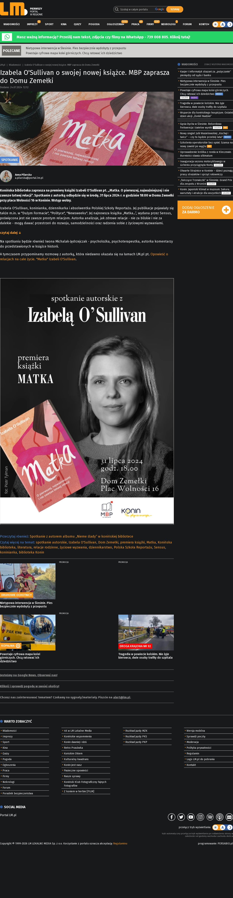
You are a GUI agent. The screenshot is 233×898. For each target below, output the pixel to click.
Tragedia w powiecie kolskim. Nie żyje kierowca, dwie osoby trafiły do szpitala (145, 655)
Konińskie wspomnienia (78, 736)
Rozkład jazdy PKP (136, 742)
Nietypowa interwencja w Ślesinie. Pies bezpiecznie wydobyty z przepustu (76, 48)
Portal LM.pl (8, 815)
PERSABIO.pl (225, 843)
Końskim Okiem (73, 753)
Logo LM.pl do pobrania (201, 759)
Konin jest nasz (73, 765)
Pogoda (94, 24)
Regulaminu (120, 843)
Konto (203, 24)
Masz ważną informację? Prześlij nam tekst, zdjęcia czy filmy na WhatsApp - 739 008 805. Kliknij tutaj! (103, 37)
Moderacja (193, 742)
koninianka (8, 552)
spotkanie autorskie (51, 542)
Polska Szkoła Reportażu (133, 547)
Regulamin (193, 753)
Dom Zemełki (108, 542)
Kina (63, 24)
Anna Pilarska (23, 174)
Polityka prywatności (199, 747)
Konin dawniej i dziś (75, 742)
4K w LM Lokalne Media (78, 730)
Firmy (150, 24)
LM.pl (2, 65)
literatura (24, 547)
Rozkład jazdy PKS (136, 736)
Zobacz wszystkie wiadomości (218, 64)
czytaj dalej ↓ (10, 233)
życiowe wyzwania (73, 547)
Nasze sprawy (72, 776)
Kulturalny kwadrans (76, 759)
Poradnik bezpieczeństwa (18, 793)
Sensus (159, 547)
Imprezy (32, 24)
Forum (187, 24)
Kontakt (191, 765)
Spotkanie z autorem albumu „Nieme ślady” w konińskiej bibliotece (81, 536)
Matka (151, 542)
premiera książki (132, 542)
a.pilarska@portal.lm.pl (29, 177)
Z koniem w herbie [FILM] (79, 791)
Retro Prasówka (73, 747)
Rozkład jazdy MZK (136, 730)
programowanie (207, 843)
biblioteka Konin (31, 552)
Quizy (77, 24)
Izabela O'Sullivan (82, 542)
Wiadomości (12, 24)
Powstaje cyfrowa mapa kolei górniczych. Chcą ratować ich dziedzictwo (74, 53)
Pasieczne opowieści (76, 770)
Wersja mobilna (196, 730)
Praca (135, 24)
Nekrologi (168, 24)
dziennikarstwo (100, 547)
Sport (49, 24)
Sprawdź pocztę (196, 736)
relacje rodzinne (45, 547)
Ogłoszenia (115, 24)
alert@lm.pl (121, 697)
